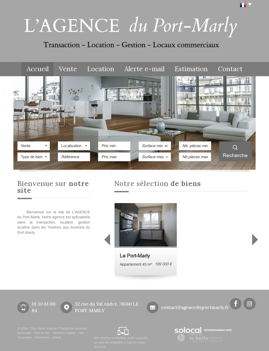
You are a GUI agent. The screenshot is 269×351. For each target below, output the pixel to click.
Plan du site (42, 332)
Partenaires (42, 336)
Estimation (193, 68)
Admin (57, 336)
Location (106, 68)
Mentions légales (64, 332)
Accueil (35, 68)
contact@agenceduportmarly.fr (195, 306)
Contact (233, 68)
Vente (70, 68)
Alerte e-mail (148, 68)
